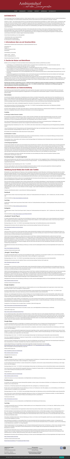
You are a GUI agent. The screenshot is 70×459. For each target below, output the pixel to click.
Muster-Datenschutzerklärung (10, 440)
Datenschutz (52, 11)
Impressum (44, 11)
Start (15, 11)
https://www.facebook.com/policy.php (20, 198)
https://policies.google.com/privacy (20, 205)
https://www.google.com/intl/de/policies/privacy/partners (15, 305)
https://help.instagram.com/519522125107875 (22, 213)
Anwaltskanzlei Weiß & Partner (23, 440)
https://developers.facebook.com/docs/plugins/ (13, 227)
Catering (30, 11)
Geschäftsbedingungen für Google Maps (43, 345)
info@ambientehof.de (11, 453)
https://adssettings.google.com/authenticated (13, 350)
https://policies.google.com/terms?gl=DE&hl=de (22, 345)
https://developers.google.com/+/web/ (11, 262)
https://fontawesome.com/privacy (11, 398)
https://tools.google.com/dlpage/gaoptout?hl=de (13, 311)
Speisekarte (22, 11)
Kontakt (37, 11)
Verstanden (61, 457)
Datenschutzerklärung (55, 457)
